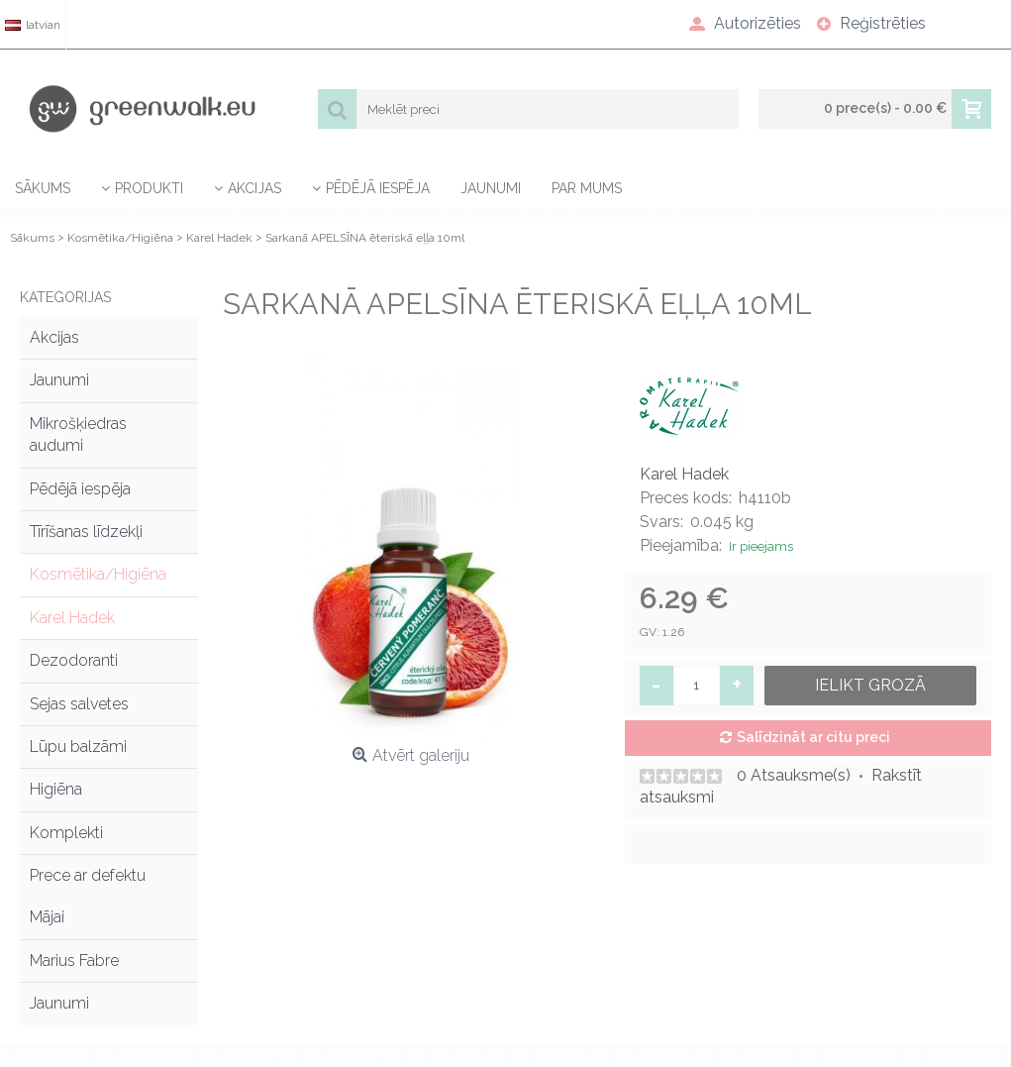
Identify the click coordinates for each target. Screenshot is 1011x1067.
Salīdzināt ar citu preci (813, 737)
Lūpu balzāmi (78, 746)
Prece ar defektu (88, 875)
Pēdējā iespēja (80, 489)
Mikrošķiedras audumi (78, 434)
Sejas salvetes (79, 703)
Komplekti (66, 832)
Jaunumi (59, 380)
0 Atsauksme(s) (794, 775)
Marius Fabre (74, 960)
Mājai (47, 916)
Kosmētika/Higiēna (98, 574)
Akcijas (54, 337)
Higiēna (56, 789)
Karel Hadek (72, 617)
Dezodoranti (74, 660)
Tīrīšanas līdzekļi (86, 531)
